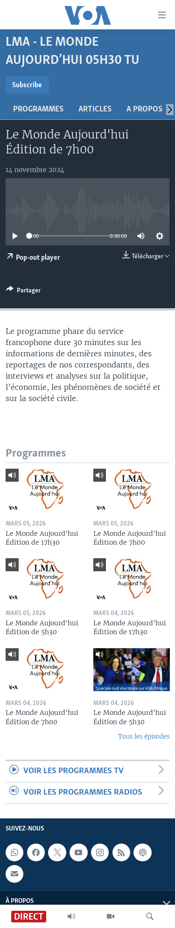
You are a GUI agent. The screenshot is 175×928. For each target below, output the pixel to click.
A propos (144, 109)
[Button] (23, 292)
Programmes (38, 109)
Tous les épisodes (143, 737)
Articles (95, 109)
